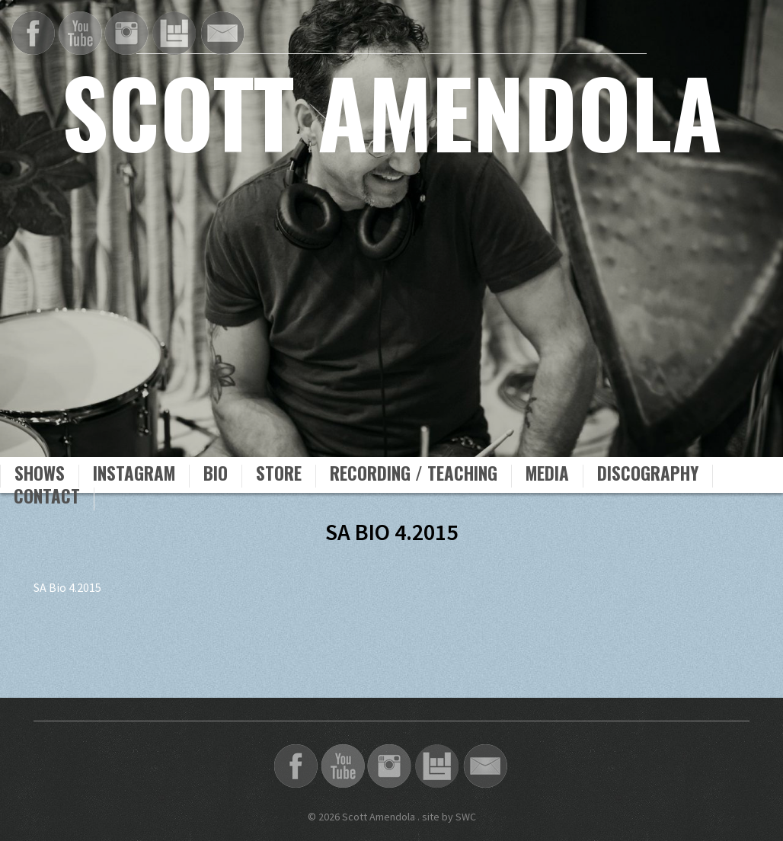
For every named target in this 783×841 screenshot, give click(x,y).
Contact (47, 498)
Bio (215, 475)
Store (279, 475)
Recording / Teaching (413, 475)
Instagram (134, 475)
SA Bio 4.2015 (67, 587)
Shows (39, 475)
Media (547, 475)
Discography (647, 475)
